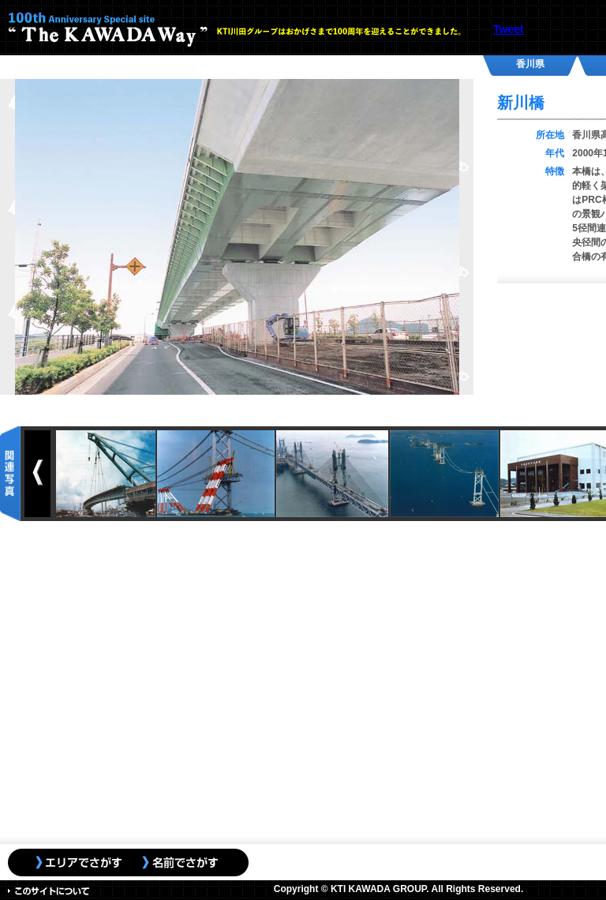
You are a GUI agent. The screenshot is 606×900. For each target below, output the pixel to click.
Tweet (508, 29)
